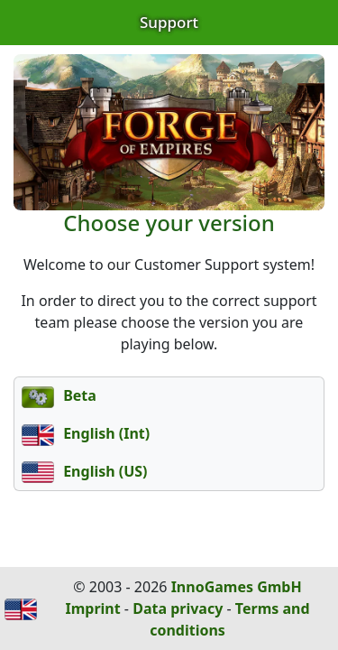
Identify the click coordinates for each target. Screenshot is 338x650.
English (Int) (86, 433)
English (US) (85, 471)
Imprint (92, 608)
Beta (59, 395)
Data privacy (177, 608)
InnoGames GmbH (236, 587)
